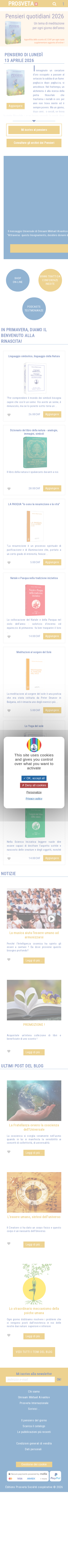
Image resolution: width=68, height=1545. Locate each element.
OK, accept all (34, 778)
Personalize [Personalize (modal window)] (34, 792)
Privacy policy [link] (34, 798)
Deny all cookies (34, 785)
